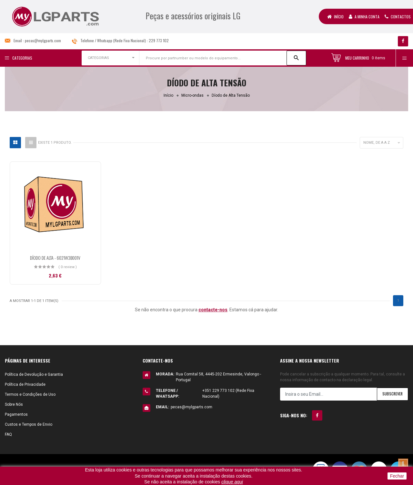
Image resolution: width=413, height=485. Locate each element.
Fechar (397, 476)
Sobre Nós (14, 404)
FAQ (8, 434)
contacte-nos (212, 309)
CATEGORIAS (98, 58)
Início (335, 16)
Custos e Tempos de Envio (28, 424)
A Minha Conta (364, 16)
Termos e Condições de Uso (30, 394)
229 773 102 (159, 40)
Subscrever (392, 394)
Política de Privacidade (25, 384)
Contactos (398, 16)
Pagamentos (16, 414)
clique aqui (232, 481)
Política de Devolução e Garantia (34, 374)
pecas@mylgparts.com (43, 40)
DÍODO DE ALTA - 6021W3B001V (55, 257)
